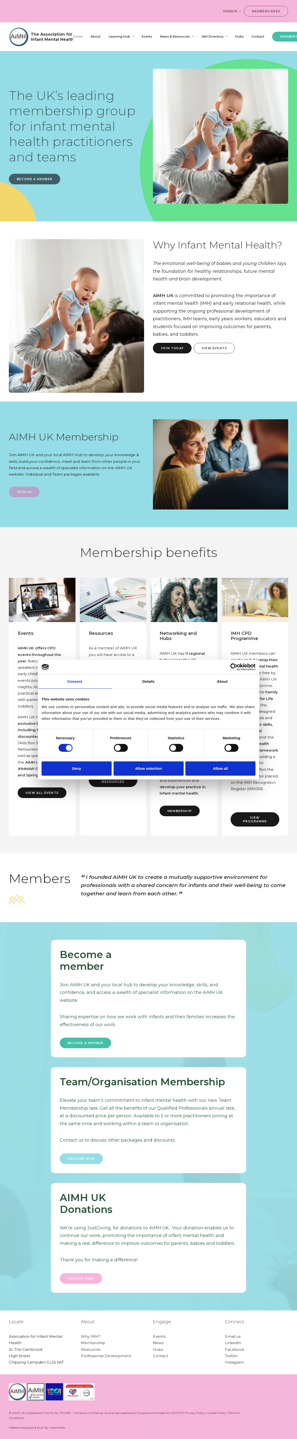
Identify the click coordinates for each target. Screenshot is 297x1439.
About (95, 36)
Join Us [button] (24, 492)
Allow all (220, 768)
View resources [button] (113, 780)
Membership (93, 1342)
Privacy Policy (195, 1413)
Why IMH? (91, 1336)
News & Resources (176, 36)
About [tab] (222, 681)
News (158, 1342)
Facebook (234, 1349)
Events (147, 36)
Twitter (231, 1355)
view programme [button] (255, 819)
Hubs (239, 36)
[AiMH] (41, 36)
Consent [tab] (74, 681)
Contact (258, 36)
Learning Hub (121, 36)
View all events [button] (42, 793)
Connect (234, 1321)
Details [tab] (148, 681)
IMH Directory (214, 36)
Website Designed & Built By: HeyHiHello (37, 1427)
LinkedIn (233, 1342)
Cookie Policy (216, 1413)
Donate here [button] (81, 1278)
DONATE (231, 11)
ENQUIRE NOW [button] (81, 1159)
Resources (91, 1349)
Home (78, 36)
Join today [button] (172, 348)
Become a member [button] (85, 1043)
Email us (232, 1336)
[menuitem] (232, 11)
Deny (76, 768)
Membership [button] (179, 811)
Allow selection (148, 768)
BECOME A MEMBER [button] (34, 179)
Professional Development (106, 1355)
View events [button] (214, 348)
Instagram (234, 1362)
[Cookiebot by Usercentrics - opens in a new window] (233, 666)
